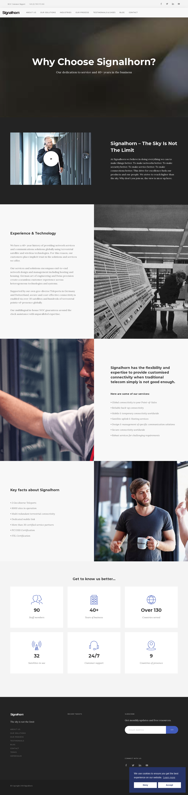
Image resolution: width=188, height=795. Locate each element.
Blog (122, 12)
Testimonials (17, 741)
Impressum (16, 756)
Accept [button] (169, 785)
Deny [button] (145, 785)
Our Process (82, 12)
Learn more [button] (169, 777)
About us (31, 12)
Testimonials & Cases (104, 12)
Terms (13, 752)
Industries (65, 12)
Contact (133, 12)
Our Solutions (48, 12)
